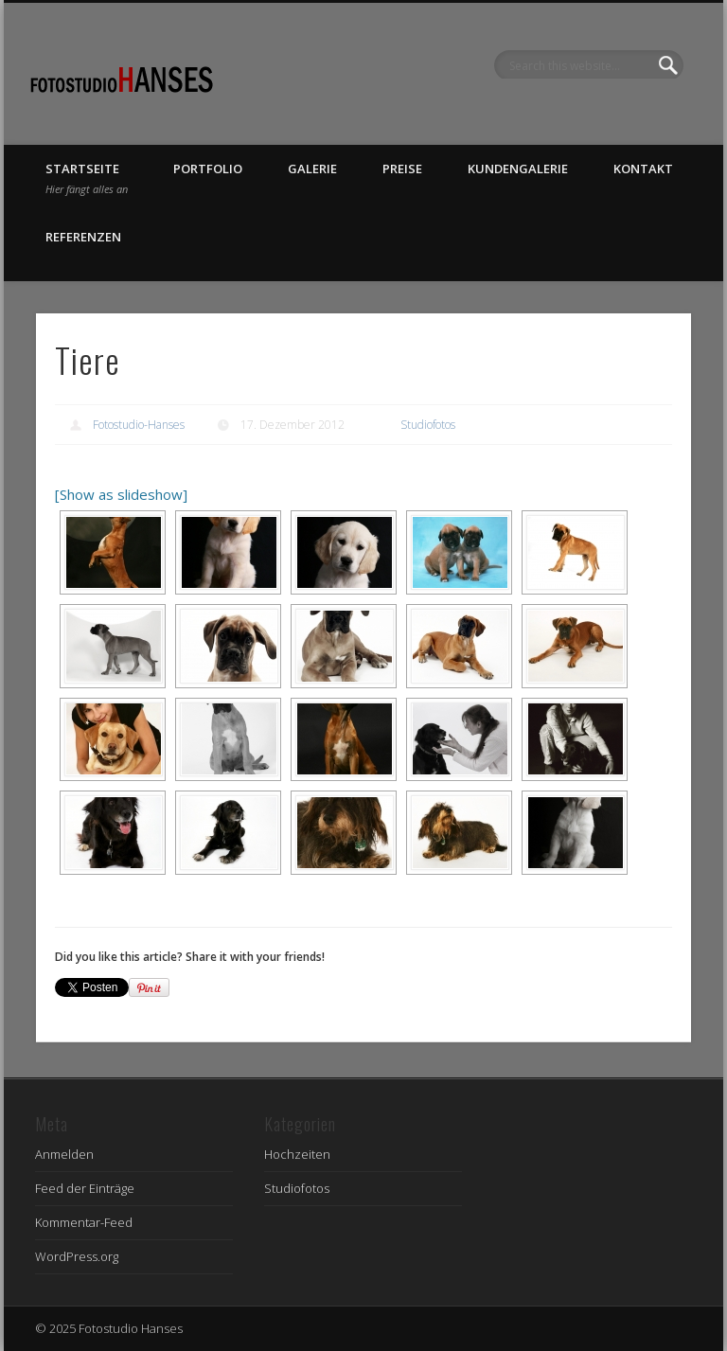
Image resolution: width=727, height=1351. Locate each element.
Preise (402, 168)
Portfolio (207, 168)
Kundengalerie (518, 168)
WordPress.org (76, 1256)
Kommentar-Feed (84, 1222)
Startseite (86, 178)
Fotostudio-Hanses (139, 425)
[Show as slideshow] (121, 494)
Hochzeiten (297, 1154)
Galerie (312, 168)
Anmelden (64, 1154)
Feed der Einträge (84, 1188)
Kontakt (643, 168)
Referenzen (83, 236)
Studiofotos (427, 425)
